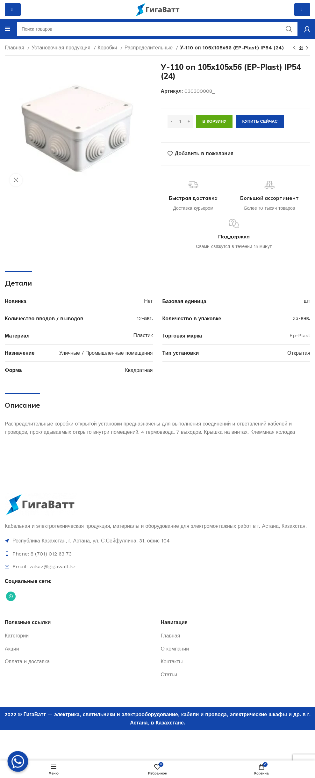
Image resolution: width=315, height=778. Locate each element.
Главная (15, 48)
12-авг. (145, 318)
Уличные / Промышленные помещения (106, 353)
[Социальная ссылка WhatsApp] (11, 596)
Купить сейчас (259, 121)
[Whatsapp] (17, 761)
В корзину (214, 121)
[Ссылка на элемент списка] (157, 541)
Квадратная (139, 370)
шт (307, 301)
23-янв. (301, 318)
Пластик (143, 335)
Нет (148, 301)
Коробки (108, 48)
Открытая (298, 353)
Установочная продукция (62, 48)
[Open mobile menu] (7, 29)
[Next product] (307, 48)
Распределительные (150, 48)
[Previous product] (294, 48)
